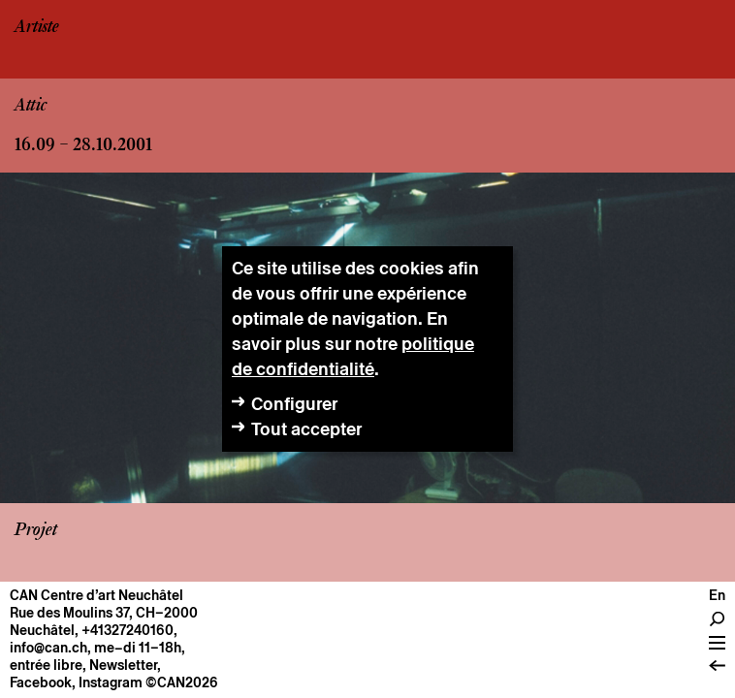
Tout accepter (306, 429)
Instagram (111, 682)
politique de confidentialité (353, 356)
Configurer (294, 404)
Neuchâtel (42, 630)
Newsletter (123, 665)
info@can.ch (48, 647)
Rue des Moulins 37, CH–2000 (104, 612)
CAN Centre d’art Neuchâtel (96, 595)
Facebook (41, 682)
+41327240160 (127, 630)
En (717, 595)
